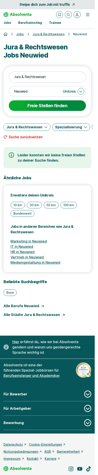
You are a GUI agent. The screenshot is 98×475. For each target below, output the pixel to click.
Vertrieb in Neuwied (27, 257)
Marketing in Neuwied (29, 241)
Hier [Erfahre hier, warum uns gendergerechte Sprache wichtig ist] (15, 342)
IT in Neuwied (22, 246)
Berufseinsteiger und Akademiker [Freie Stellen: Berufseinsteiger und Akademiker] (32, 375)
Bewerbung (47, 422)
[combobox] (47, 76)
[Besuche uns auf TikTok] (88, 468)
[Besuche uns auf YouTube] (79, 468)
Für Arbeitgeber (47, 408)
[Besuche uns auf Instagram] (71, 468)
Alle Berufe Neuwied (24, 306)
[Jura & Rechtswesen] (27, 127)
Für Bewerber (47, 394)
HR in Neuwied (22, 252)
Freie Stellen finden (47, 105)
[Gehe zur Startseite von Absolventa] (17, 14)
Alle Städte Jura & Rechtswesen (34, 314)
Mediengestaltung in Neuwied (35, 262)
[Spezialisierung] (71, 127)
